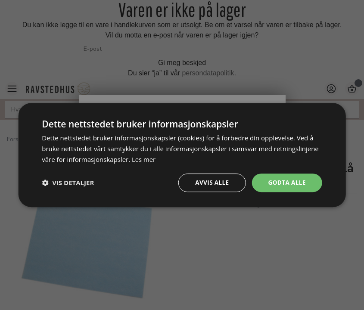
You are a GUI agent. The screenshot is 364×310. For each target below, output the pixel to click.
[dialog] (182, 154)
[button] (68, 182)
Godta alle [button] (286, 182)
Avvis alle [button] (210, 182)
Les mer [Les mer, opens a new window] (144, 159)
